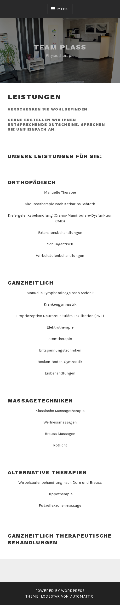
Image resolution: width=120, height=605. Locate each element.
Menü (63, 8)
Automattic (82, 596)
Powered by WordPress (60, 590)
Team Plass (60, 47)
